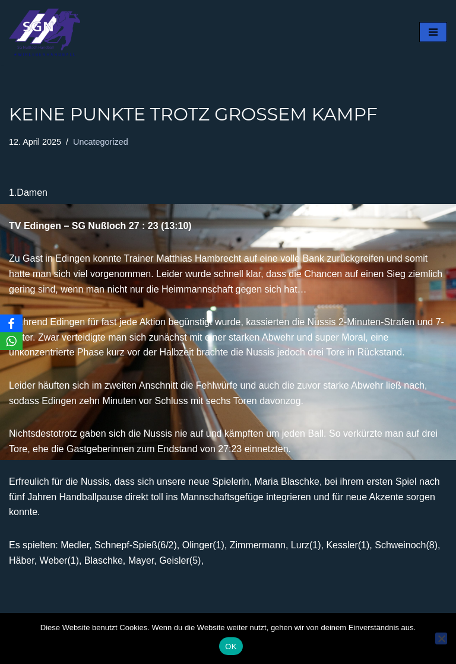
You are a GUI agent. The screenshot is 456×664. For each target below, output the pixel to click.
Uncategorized (100, 142)
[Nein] (441, 638)
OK (230, 646)
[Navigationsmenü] (433, 32)
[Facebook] (11, 323)
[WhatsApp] (11, 341)
